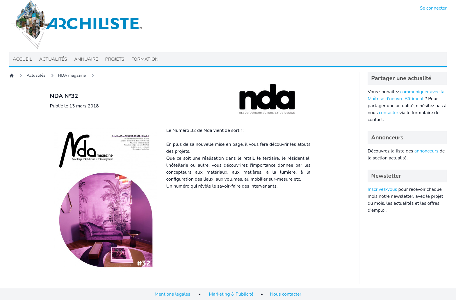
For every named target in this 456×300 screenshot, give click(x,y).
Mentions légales (172, 294)
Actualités (36, 75)
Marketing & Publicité (231, 294)
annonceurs (426, 151)
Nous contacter (285, 294)
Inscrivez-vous (382, 189)
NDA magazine (72, 75)
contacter (388, 112)
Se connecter (433, 8)
